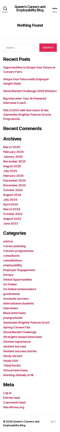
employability (12, 265)
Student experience (17, 341)
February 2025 (13, 175)
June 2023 (10, 223)
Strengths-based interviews (22, 337)
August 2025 (12, 166)
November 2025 (14, 161)
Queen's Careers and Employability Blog (30, 8)
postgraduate (12, 317)
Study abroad (12, 356)
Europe (8, 274)
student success (14, 346)
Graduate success (16, 298)
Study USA (10, 360)
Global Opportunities (17, 279)
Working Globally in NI (18, 375)
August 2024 (12, 194)
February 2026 (13, 152)
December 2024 (14, 180)
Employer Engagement (19, 270)
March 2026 (11, 147)
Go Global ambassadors (19, 289)
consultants (11, 255)
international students (18, 303)
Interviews (10, 308)
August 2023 (12, 218)
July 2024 (10, 199)
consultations (12, 260)
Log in (7, 393)
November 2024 (14, 185)
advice (8, 241)
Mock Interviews (14, 313)
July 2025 (10, 171)
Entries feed (11, 397)
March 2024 (11, 209)
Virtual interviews (15, 370)
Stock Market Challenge (19, 332)
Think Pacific (12, 365)
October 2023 (13, 214)
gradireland (11, 294)
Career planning (14, 246)
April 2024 (10, 204)
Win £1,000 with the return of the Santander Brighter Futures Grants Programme (27, 115)
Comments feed (14, 402)
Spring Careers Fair (16, 327)
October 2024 (13, 190)
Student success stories (20, 351)
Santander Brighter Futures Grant (26, 322)
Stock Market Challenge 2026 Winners (30, 91)
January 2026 (13, 156)
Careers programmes (18, 251)
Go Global (10, 284)
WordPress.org (13, 407)
